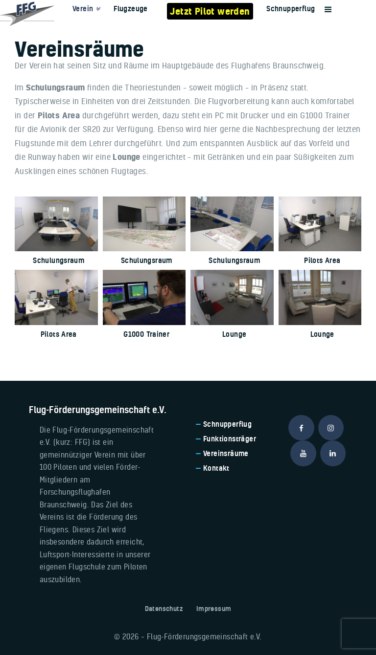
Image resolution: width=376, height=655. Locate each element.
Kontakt (216, 468)
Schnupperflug (227, 424)
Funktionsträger (229, 438)
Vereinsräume (226, 453)
